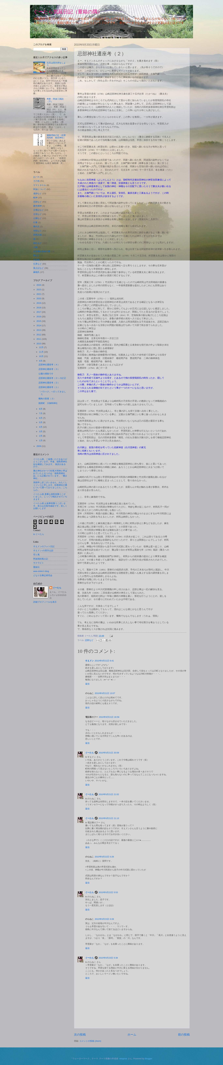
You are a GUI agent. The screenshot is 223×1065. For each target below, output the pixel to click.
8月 (41, 409)
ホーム (131, 1034)
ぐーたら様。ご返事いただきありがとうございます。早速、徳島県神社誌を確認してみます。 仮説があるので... (50, 463)
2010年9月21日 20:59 (109, 752)
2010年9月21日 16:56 (109, 717)
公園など (37, 218)
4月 (41, 427)
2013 (39, 330)
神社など (37, 243)
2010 (39, 343)
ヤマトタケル (39, 185)
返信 (87, 684)
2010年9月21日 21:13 (109, 818)
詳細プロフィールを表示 (45, 602)
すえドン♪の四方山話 (43, 550)
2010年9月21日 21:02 (109, 794)
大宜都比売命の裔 (41, 251)
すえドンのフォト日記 (43, 546)
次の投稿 (80, 1034)
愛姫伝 (36, 567)
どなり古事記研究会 (42, 575)
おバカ (36, 177)
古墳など (37, 214)
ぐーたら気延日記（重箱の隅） (67, 11)
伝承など (37, 264)
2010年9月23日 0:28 (104, 919)
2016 (39, 316)
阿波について (39, 189)
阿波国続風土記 (40, 559)
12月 (41, 347)
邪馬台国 (37, 235)
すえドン (89, 660)
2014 (39, 325)
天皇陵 (36, 260)
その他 (36, 181)
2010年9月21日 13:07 (105, 693)
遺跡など (37, 193)
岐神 (35, 197)
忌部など (89, 640)
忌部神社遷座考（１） (49, 387)
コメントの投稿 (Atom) (90, 1041)
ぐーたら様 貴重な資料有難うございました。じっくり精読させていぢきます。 (50, 496)
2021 (39, 294)
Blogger (148, 1058)
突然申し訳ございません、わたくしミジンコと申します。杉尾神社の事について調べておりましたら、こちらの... (50, 486)
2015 (39, 321)
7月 (41, 413)
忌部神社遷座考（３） (49, 369)
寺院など (37, 231)
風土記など (38, 268)
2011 (39, 339)
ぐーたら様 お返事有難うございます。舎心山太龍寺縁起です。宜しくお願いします (50, 506)
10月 (41, 356)
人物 (35, 247)
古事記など (38, 210)
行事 (35, 222)
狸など (36, 255)
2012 (39, 334)
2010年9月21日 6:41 (104, 660)
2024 (39, 285)
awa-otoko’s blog (41, 571)
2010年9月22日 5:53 (108, 892)
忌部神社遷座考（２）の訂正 (52, 378)
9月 (41, 361)
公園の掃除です (45, 373)
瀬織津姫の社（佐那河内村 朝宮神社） (56, 136)
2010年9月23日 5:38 (108, 958)
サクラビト (38, 563)
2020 (39, 298)
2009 (39, 446)
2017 (39, 312)
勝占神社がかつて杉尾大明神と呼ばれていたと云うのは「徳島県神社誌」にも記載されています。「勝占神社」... (50, 474)
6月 (41, 418)
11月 (41, 352)
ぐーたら (89, 752)
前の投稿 (184, 1034)
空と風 (36, 554)
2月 (41, 436)
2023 (39, 289)
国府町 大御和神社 (48, 403)
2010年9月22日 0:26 (104, 856)
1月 (41, 440)
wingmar (123, 1058)
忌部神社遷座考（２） (49, 382)
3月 (41, 431)
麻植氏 (36, 272)
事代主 (36, 226)
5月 (41, 422)
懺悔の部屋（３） (46, 398)
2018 (39, 307)
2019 (39, 303)
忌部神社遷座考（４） (49, 364)
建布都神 (37, 206)
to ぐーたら (38, 534)
